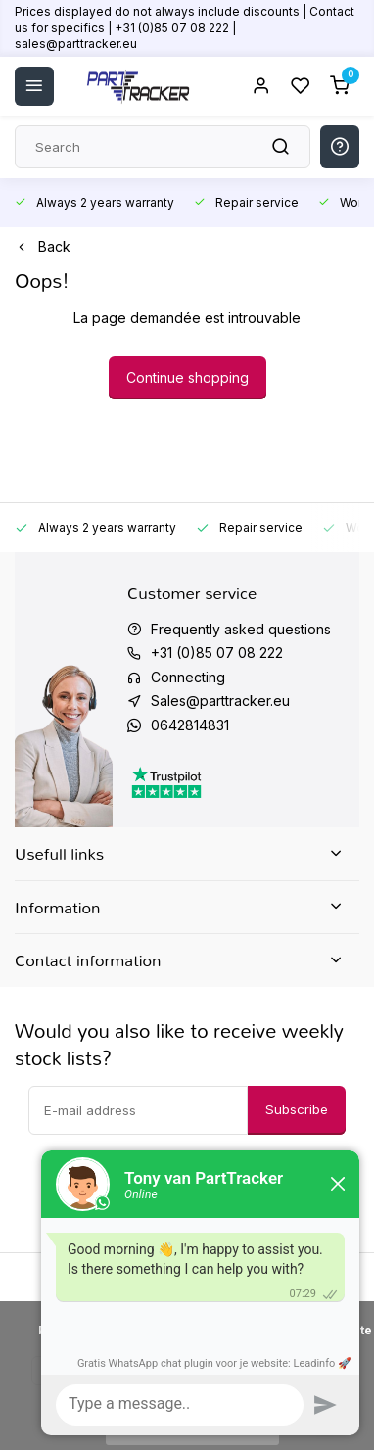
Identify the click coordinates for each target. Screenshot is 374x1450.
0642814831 (190, 725)
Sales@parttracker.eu (220, 700)
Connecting (188, 677)
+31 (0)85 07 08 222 (217, 652)
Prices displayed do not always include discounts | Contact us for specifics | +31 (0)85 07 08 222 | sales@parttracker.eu (184, 27)
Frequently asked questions (241, 629)
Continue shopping (187, 377)
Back (42, 246)
